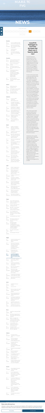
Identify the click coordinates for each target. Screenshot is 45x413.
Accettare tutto (33, 410)
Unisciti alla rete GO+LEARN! (13, 50)
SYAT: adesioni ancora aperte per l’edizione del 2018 (15, 89)
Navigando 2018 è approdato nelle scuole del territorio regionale (14, 327)
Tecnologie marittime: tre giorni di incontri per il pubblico (14, 220)
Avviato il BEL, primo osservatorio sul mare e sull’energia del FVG (14, 324)
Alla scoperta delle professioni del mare (13, 92)
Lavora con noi (13, 286)
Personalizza (11, 410)
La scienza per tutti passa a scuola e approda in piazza (15, 275)
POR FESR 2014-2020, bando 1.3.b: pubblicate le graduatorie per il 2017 (15, 160)
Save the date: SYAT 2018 (14, 232)
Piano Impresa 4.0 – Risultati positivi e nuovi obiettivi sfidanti (15, 357)
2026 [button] (6, 31)
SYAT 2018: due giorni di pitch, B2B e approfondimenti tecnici (15, 67)
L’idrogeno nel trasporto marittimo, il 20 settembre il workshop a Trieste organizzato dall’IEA (15, 104)
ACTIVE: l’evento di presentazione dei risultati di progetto (15, 79)
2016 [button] (36, 31)
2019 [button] (27, 31)
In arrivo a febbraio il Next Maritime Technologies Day (15, 43)
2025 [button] (9, 31)
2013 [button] (24, 34)
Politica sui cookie (38, 407)
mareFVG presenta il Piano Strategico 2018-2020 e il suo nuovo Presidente (15, 361)
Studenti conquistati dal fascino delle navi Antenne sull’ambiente (15, 263)
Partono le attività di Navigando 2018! (14, 352)
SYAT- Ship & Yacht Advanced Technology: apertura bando (15, 156)
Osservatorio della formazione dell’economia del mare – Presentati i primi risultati (15, 271)
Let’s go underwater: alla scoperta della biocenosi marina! (15, 294)
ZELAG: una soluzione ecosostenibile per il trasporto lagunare (15, 191)
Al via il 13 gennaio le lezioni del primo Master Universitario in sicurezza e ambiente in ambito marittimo (15, 374)
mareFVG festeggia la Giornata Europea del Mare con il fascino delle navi (15, 256)
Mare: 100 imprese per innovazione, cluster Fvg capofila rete (15, 147)
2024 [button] (12, 31)
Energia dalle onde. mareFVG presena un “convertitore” (14, 251)
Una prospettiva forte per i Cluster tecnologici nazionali (15, 369)
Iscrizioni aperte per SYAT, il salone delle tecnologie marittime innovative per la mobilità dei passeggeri (15, 112)
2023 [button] (15, 31)
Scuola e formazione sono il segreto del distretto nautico (15, 240)
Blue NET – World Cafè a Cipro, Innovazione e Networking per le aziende (14, 208)
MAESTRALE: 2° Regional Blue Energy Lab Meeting (15, 108)
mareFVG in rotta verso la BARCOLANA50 (15, 132)
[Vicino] (43, 404)
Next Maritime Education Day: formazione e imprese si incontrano (15, 46)
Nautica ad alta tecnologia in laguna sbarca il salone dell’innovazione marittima (15, 60)
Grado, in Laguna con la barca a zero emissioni (15, 168)
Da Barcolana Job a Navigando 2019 (13, 87)
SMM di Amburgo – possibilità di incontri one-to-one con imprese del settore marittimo (15, 152)
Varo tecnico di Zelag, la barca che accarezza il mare (15, 195)
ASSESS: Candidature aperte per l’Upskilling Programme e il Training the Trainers (15, 128)
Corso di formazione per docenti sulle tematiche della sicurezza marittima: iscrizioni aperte (15, 183)
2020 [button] (24, 31)
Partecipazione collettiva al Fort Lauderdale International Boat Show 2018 (15, 143)
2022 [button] (18, 31)
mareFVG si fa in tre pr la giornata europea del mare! (15, 305)
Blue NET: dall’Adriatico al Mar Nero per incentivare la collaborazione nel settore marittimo (15, 136)
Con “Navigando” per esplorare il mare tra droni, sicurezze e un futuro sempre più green (15, 213)
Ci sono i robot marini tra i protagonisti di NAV (14, 205)
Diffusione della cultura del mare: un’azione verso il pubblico (15, 290)
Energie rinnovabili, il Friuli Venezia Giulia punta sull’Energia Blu (15, 116)
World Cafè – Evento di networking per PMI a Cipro (15, 260)
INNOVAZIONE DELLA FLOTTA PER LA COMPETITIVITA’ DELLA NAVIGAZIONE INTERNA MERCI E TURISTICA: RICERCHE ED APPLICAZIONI (14, 73)
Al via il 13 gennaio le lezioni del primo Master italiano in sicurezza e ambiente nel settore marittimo (15, 389)
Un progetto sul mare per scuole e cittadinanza (15, 354)
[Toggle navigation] (4, 3)
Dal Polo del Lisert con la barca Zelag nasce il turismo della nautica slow (15, 187)
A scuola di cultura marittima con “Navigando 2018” (15, 335)
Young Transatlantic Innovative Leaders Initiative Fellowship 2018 (15, 339)
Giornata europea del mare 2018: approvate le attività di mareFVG (15, 315)
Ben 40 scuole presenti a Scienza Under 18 (15, 267)
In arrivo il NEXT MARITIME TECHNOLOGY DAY (14, 99)
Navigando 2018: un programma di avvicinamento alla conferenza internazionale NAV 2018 (15, 344)
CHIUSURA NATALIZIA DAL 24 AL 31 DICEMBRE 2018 (15, 53)
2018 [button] (30, 31)
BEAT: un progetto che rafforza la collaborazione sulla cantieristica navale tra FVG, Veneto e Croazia (15, 320)
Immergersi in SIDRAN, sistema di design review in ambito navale (15, 178)
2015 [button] (39, 31)
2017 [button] (33, 31)
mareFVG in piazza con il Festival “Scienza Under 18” (15, 302)
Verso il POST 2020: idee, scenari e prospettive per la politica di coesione (15, 201)
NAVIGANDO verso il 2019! (15, 216)
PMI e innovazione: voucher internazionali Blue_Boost (15, 119)
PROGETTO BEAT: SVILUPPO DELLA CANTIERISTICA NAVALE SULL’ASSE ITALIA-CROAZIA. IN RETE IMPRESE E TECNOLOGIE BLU (15, 225)
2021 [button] (21, 31)
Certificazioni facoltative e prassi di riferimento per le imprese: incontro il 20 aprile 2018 (15, 299)
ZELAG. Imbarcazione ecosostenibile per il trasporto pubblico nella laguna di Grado (15, 171)
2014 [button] (21, 34)
